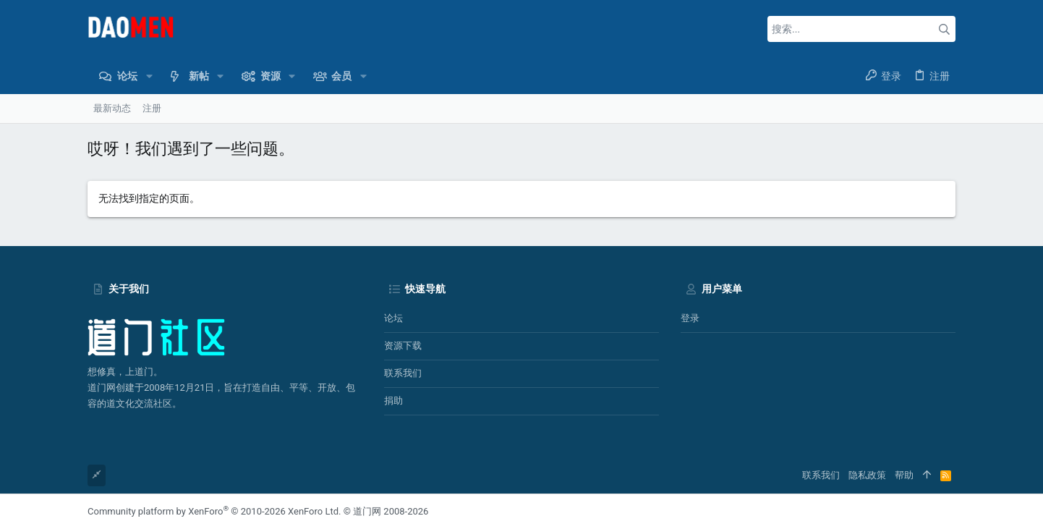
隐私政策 (867, 475)
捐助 (393, 400)
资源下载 (403, 345)
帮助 (904, 475)
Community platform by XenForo (214, 511)
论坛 (393, 318)
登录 (690, 318)
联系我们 (403, 373)
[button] (148, 76)
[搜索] (861, 29)
